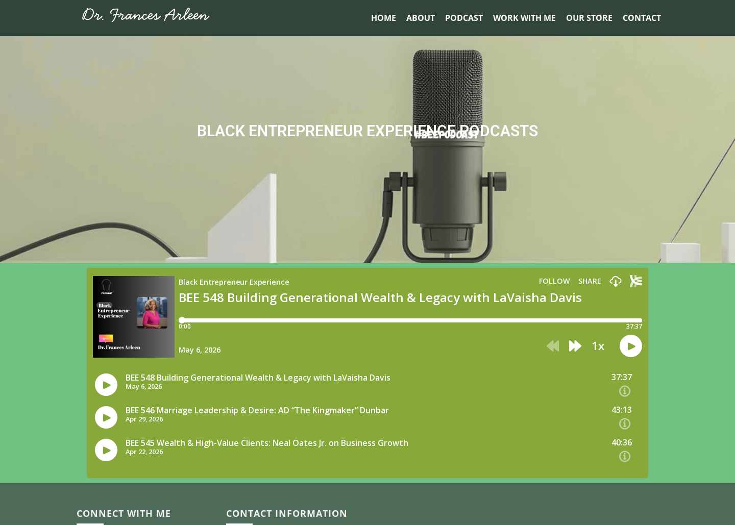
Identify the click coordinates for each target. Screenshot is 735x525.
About (420, 17)
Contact (642, 17)
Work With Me (524, 17)
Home (383, 17)
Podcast (464, 17)
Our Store (589, 17)
